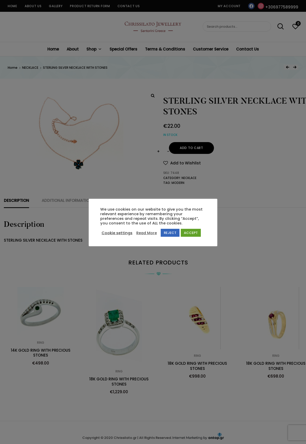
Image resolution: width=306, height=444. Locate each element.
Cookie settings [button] (117, 233)
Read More (146, 233)
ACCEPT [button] (191, 232)
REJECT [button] (170, 232)
